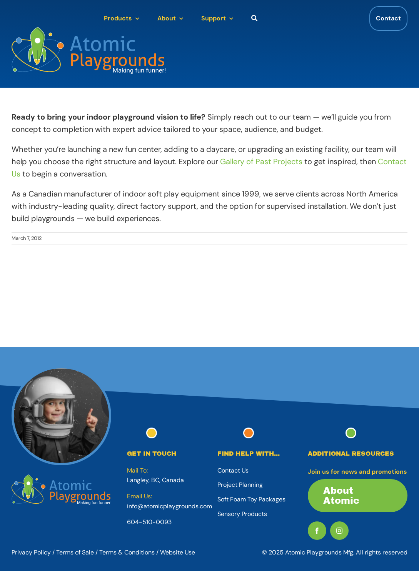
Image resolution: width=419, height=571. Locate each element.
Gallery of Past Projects (261, 161)
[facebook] (317, 530)
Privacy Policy (31, 552)
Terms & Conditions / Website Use (147, 552)
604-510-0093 (149, 522)
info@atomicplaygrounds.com (169, 506)
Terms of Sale (75, 552)
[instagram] (339, 530)
